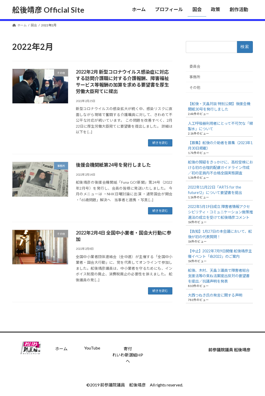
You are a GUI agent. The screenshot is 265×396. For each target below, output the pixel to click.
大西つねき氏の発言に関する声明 (215, 295)
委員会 (194, 66)
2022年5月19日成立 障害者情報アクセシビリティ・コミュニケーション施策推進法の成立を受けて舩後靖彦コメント (220, 212)
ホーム (61, 348)
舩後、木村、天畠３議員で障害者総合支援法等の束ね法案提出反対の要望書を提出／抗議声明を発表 (218, 275)
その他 (194, 87)
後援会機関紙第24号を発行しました (113, 165)
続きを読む (160, 143)
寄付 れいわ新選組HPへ (127, 354)
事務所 (194, 77)
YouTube (92, 347)
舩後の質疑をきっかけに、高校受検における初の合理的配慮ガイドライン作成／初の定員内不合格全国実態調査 (220, 167)
